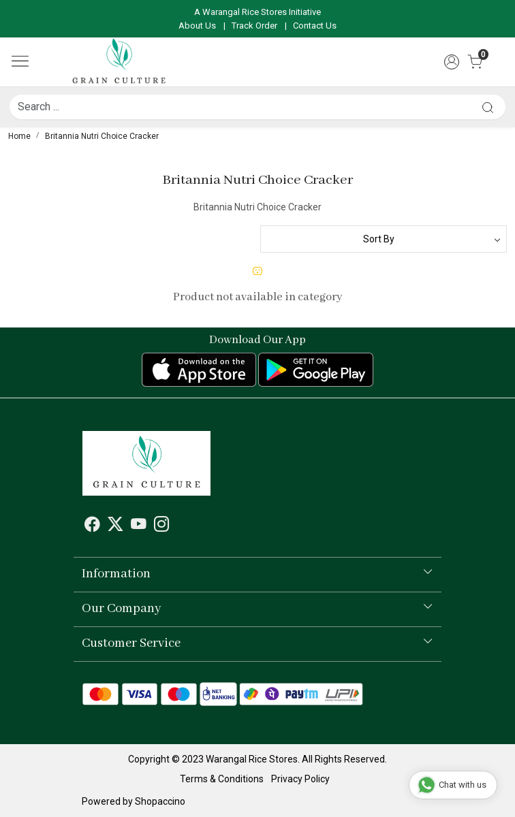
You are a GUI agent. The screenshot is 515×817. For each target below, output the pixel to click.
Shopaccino (160, 801)
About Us (197, 25)
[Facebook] (92, 526)
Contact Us (315, 25)
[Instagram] (161, 526)
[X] (115, 526)
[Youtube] (138, 526)
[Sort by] (383, 239)
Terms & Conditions (222, 778)
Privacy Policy (300, 778)
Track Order (254, 25)
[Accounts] (451, 61)
